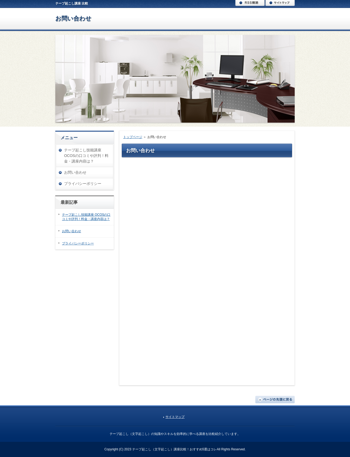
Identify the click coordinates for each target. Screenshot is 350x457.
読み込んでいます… (208, 269)
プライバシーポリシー (82, 183)
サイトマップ (280, 3)
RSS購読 (250, 3)
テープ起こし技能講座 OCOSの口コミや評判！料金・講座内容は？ (86, 155)
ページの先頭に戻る (275, 399)
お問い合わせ (73, 18)
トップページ (132, 137)
